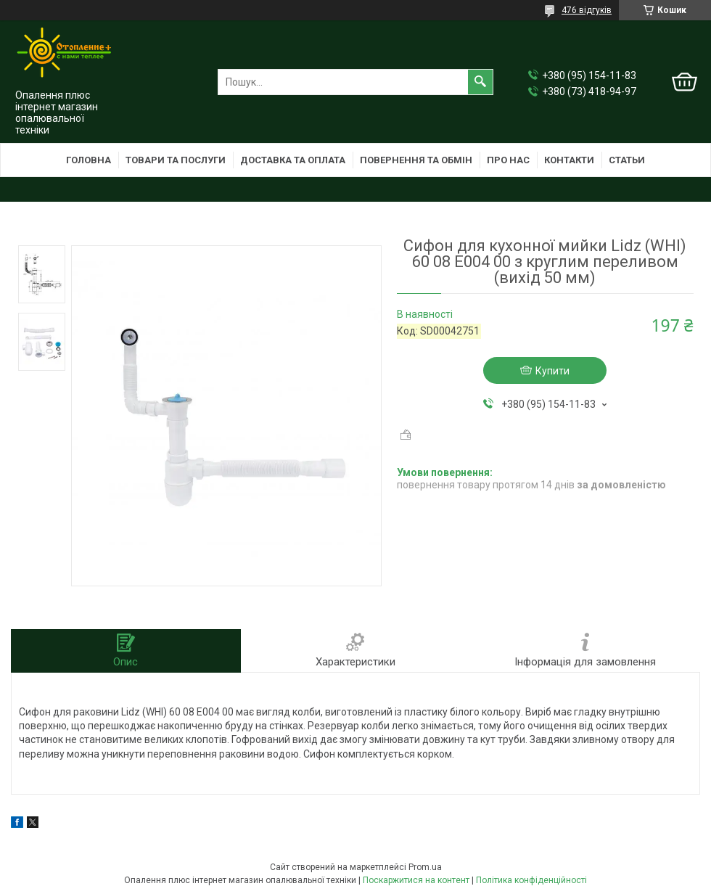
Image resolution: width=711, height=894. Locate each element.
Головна (88, 160)
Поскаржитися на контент (416, 880)
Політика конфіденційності (531, 880)
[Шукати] (480, 82)
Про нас (508, 160)
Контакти (569, 160)
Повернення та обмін (416, 160)
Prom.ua (425, 867)
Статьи (627, 160)
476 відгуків (587, 10)
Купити (552, 371)
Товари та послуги (176, 160)
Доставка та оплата (292, 160)
